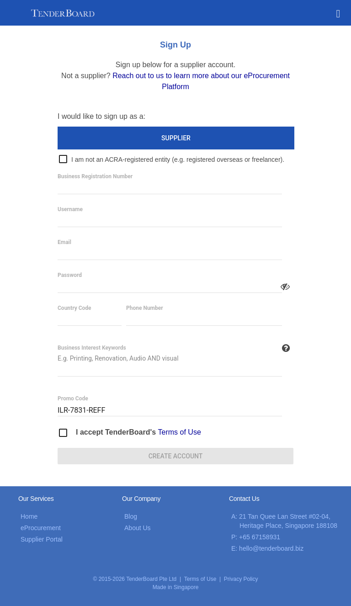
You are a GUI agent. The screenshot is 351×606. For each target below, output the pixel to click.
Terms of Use (179, 432)
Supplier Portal (42, 539)
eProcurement (41, 528)
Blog (130, 516)
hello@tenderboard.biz (271, 548)
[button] (338, 13)
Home (29, 516)
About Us (137, 528)
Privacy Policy (241, 579)
